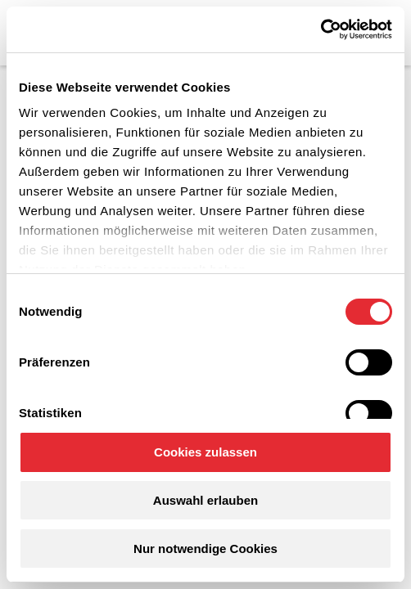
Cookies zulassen (205, 452)
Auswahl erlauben (205, 500)
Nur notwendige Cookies (205, 548)
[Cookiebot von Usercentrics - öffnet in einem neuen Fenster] (320, 29)
